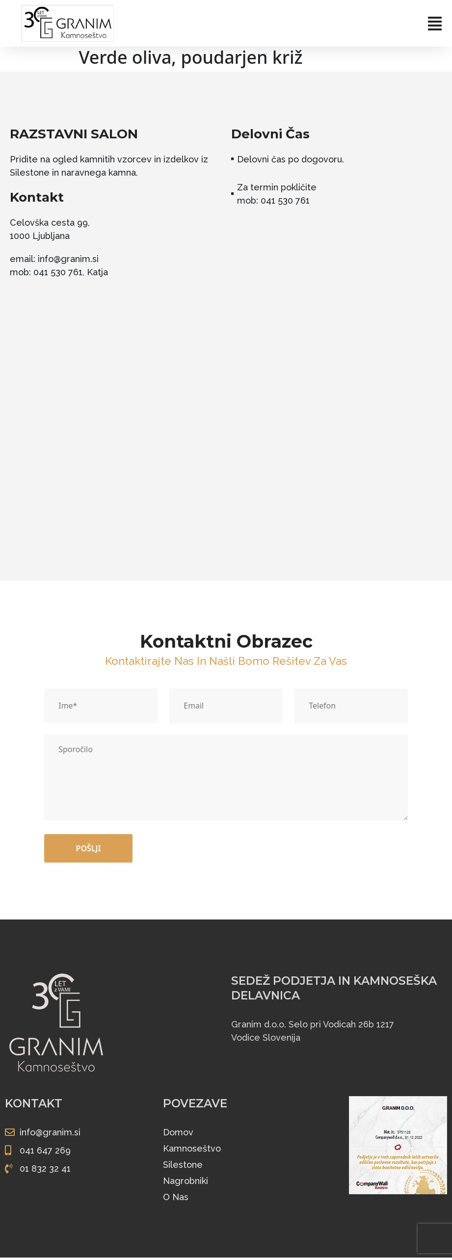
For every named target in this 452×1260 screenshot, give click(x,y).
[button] (293, 23)
